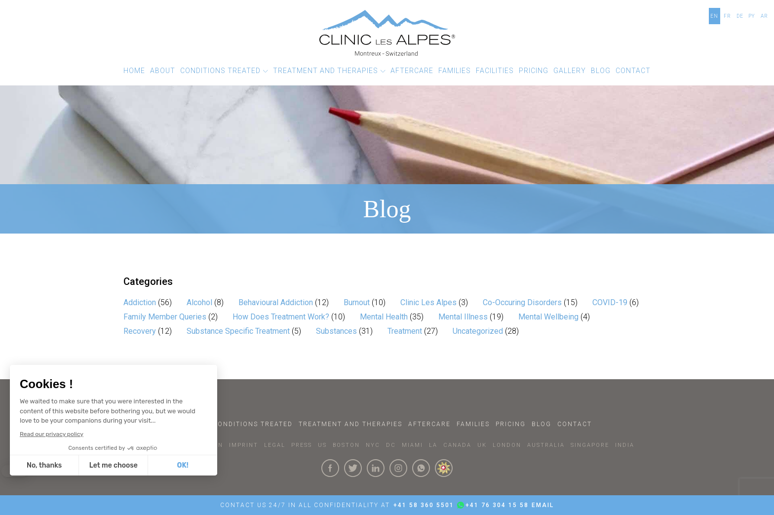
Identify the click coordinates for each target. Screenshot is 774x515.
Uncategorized (478, 331)
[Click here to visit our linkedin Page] (376, 468)
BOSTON (346, 445)
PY (751, 16)
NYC (373, 445)
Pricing (511, 424)
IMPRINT (243, 445)
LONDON (507, 445)
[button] (224, 71)
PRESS (301, 445)
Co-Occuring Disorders (522, 302)
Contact (574, 424)
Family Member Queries (164, 316)
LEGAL (274, 445)
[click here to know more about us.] (444, 468)
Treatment (404, 331)
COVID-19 (609, 302)
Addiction (139, 302)
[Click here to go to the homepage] (387, 33)
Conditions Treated (253, 424)
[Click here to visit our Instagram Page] (398, 468)
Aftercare (429, 424)
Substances (336, 331)
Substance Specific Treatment (238, 331)
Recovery (139, 331)
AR (764, 16)
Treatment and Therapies (350, 424)
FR (727, 16)
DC (391, 445)
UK (482, 445)
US (322, 445)
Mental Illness (463, 316)
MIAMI (412, 445)
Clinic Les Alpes (428, 302)
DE (739, 16)
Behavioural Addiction (275, 302)
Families (473, 424)
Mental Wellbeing (548, 316)
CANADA (457, 445)
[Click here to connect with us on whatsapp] (421, 468)
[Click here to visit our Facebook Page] (330, 468)
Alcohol (199, 302)
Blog (541, 424)
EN (714, 16)
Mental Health (384, 316)
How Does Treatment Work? (280, 316)
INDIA (624, 445)
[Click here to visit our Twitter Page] (353, 468)
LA (433, 445)
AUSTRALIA (546, 445)
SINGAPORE (590, 445)
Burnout (357, 302)
